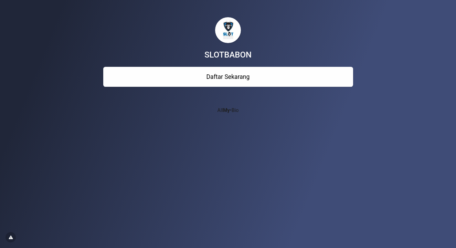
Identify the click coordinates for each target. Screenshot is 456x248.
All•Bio (228, 110)
